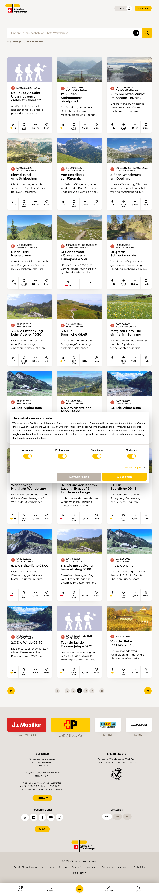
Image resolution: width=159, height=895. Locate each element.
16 (73, 690)
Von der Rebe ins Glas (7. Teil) (122, 643)
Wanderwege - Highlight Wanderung (28, 486)
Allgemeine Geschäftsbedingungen (78, 867)
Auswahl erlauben (79, 476)
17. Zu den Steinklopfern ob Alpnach (71, 97)
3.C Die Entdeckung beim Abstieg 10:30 (27, 332)
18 (86, 690)
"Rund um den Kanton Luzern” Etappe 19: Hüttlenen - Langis (79, 488)
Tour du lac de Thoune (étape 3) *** (76, 644)
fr (117, 816)
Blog (42, 829)
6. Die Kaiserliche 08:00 (29, 565)
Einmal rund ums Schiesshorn (24, 176)
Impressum (48, 867)
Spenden (143, 8)
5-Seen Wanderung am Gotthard (125, 176)
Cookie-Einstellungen (25, 867)
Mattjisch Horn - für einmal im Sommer (125, 332)
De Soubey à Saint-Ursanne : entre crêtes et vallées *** (26, 96)
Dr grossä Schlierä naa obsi (123, 253)
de (106, 816)
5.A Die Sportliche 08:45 (74, 332)
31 (102, 690)
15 (67, 690)
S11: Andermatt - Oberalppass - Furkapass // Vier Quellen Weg (74, 255)
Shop (121, 8)
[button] (79, 889)
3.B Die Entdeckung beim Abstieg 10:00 (77, 567)
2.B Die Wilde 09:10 (125, 408)
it (127, 816)
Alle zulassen (124, 476)
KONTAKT (42, 798)
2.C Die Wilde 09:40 (26, 642)
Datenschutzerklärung (114, 867)
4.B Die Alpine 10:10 (26, 408)
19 (92, 690)
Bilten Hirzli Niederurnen (21, 253)
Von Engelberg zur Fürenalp (73, 176)
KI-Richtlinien (138, 867)
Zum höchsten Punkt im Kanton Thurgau (127, 95)
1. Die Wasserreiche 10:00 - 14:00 (76, 409)
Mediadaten (79, 872)
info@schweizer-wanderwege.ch (42, 772)
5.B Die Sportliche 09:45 (123, 486)
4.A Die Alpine (121, 565)
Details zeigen (133, 467)
